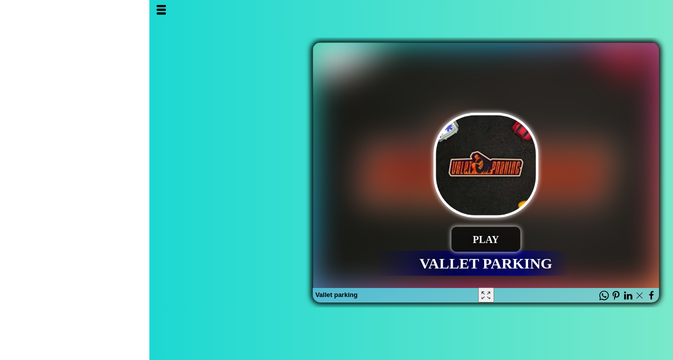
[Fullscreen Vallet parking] (337, 295)
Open (16, 10)
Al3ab (617, 19)
